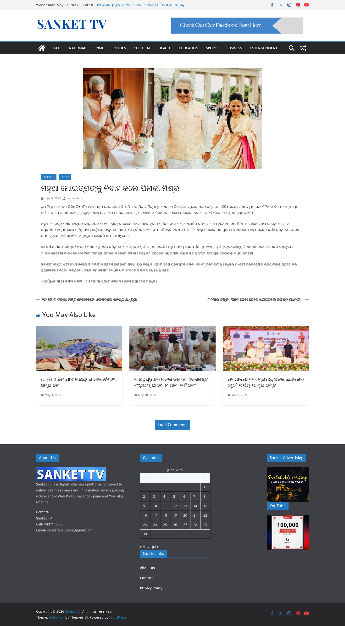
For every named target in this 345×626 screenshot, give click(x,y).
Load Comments (173, 424)
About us (147, 567)
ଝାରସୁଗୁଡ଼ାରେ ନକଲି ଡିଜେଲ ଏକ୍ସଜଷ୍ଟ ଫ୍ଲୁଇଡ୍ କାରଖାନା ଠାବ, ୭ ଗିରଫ (171, 382)
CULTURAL (142, 48)
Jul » (155, 546)
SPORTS (212, 48)
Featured (49, 177)
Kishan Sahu (75, 198)
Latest (65, 177)
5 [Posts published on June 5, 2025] (174, 496)
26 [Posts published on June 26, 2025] (175, 524)
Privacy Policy (151, 588)
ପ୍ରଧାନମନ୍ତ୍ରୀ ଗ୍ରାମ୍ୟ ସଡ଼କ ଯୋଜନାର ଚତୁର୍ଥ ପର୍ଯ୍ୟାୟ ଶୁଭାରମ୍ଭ (266, 382)
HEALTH (165, 48)
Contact (146, 577)
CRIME (99, 48)
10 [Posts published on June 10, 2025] (155, 505)
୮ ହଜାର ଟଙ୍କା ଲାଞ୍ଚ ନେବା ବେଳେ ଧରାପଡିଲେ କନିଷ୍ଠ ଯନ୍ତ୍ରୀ (258, 299)
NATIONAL (77, 48)
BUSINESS (234, 48)
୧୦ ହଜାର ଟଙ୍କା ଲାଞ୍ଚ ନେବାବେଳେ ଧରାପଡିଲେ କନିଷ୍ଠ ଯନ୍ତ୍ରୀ (86, 299)
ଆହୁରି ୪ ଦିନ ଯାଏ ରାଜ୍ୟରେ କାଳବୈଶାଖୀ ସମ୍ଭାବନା (79, 382)
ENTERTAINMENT (264, 48)
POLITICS (118, 48)
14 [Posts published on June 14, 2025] (195, 505)
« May (144, 546)
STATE (56, 48)
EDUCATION (188, 48)
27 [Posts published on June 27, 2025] (185, 524)
